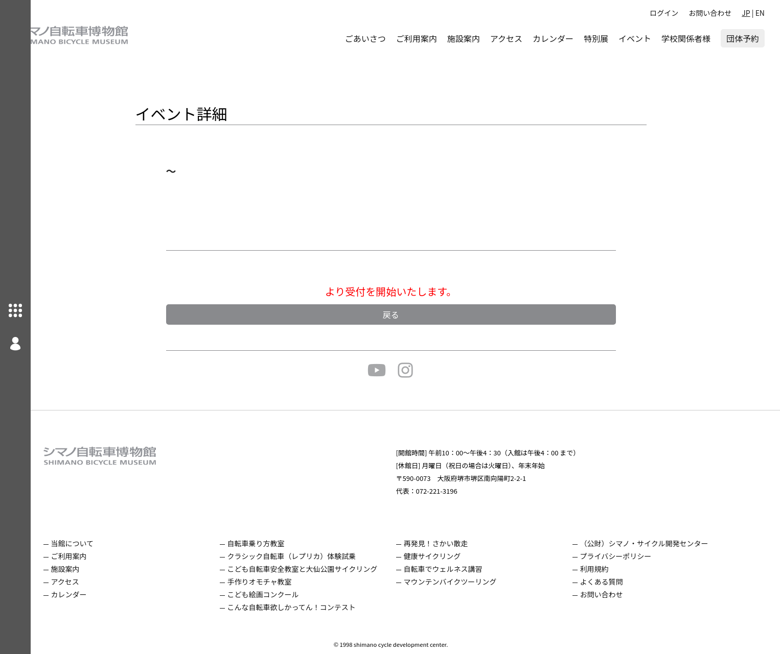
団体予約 (742, 38)
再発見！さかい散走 (450, 543)
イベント (634, 38)
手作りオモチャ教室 (274, 581)
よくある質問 (615, 581)
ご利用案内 (416, 38)
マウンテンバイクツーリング (464, 581)
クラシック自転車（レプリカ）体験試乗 (306, 556)
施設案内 (463, 38)
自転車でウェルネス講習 (457, 569)
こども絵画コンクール (277, 594)
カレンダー (553, 38)
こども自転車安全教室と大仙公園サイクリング (317, 569)
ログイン (664, 13)
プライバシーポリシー (630, 556)
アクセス (506, 38)
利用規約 (608, 569)
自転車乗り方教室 (270, 543)
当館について (86, 543)
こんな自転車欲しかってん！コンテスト (306, 607)
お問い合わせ (710, 13)
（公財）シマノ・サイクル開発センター (658, 543)
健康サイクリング (446, 556)
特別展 (596, 38)
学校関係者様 (685, 38)
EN (760, 13)
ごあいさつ (365, 38)
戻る (405, 314)
